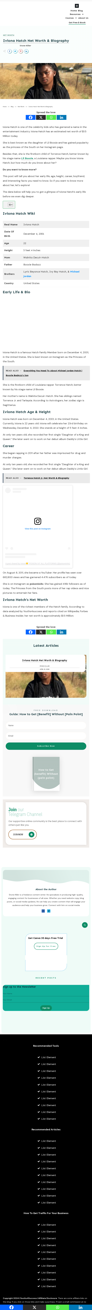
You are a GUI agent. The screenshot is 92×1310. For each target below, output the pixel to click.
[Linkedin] (61, 117)
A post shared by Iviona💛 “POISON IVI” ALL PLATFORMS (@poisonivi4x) (37, 563)
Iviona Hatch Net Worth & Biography (36, 41)
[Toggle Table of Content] (9, 204)
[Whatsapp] (51, 117)
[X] (41, 117)
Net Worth (8, 35)
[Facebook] (30, 117)
